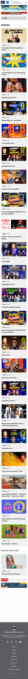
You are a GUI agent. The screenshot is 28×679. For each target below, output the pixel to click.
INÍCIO (14, 647)
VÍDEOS (14, 653)
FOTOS (14, 650)
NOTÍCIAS (14, 659)
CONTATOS (14, 663)
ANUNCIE (14, 666)
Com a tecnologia (14, 676)
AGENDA (14, 656)
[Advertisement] (14, 603)
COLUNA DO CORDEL (14, 669)
